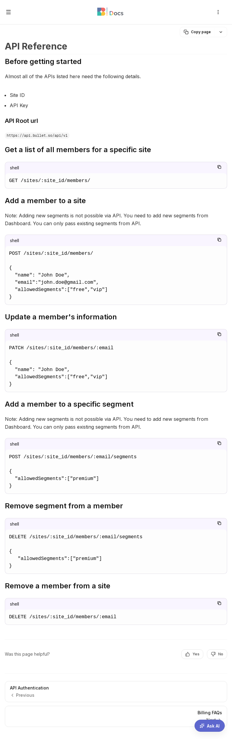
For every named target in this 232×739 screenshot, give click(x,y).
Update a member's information (61, 316)
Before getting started (43, 61)
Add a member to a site (45, 200)
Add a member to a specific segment (69, 404)
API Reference (36, 46)
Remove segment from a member (64, 505)
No (217, 654)
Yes (192, 654)
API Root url (21, 120)
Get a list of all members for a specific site (78, 149)
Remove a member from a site (57, 585)
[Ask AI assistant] (210, 726)
